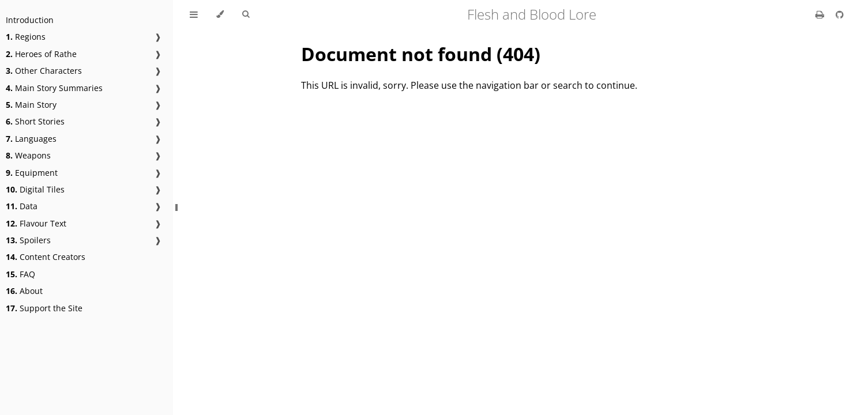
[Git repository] (839, 14)
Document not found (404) (420, 54)
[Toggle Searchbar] (245, 14)
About (24, 290)
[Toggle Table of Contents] (194, 14)
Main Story (31, 104)
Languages (31, 138)
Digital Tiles (35, 189)
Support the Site (44, 308)
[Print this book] (821, 14)
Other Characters (44, 70)
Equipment (32, 172)
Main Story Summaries (54, 87)
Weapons (28, 155)
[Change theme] (220, 14)
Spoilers (28, 240)
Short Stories (35, 121)
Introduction (30, 19)
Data (21, 206)
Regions (26, 36)
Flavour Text (36, 223)
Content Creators (45, 256)
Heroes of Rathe (41, 53)
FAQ (20, 274)
